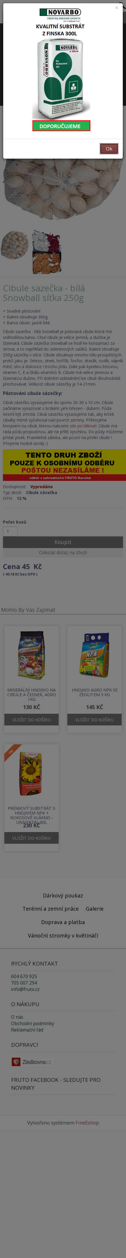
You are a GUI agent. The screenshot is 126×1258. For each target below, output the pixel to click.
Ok (109, 148)
